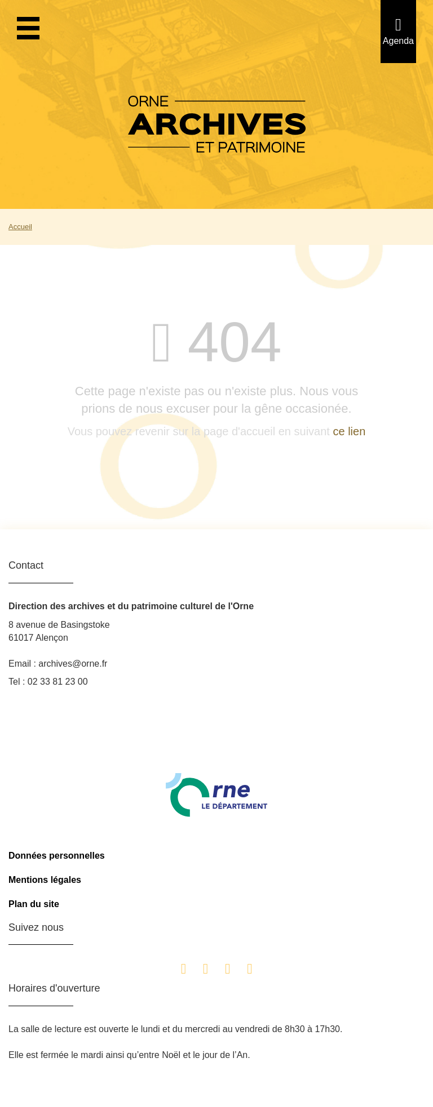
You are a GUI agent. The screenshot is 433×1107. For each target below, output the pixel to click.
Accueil (20, 226)
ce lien (349, 431)
